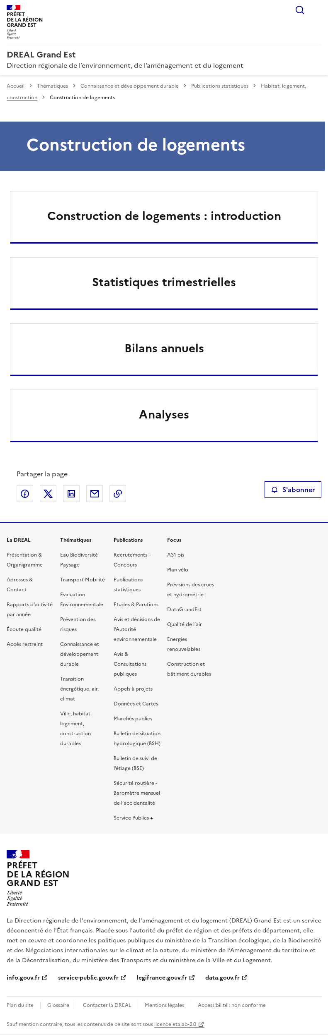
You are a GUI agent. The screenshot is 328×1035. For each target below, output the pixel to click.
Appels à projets (133, 689)
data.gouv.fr (222, 977)
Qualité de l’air (184, 624)
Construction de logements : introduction (164, 215)
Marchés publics (133, 718)
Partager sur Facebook (25, 493)
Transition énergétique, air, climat (79, 689)
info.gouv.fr (23, 977)
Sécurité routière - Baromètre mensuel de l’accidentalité (137, 793)
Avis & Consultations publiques (130, 664)
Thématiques (52, 86)
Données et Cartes (136, 704)
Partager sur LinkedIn (71, 493)
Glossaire (58, 1005)
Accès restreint (25, 644)
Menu (316, 10)
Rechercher (300, 10)
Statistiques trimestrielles (164, 282)
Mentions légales (164, 1005)
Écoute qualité (24, 629)
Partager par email (94, 493)
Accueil (15, 86)
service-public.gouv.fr (88, 977)
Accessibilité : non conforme (232, 1005)
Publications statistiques (219, 86)
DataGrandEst (184, 609)
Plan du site (20, 1005)
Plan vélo (177, 570)
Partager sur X (48, 493)
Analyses (164, 414)
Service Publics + (133, 818)
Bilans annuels (164, 348)
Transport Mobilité (82, 579)
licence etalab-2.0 (175, 1024)
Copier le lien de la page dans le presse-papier (117, 493)
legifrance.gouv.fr (162, 977)
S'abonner (293, 490)
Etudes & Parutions (136, 604)
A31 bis (175, 555)
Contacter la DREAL (107, 1005)
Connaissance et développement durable (129, 86)
